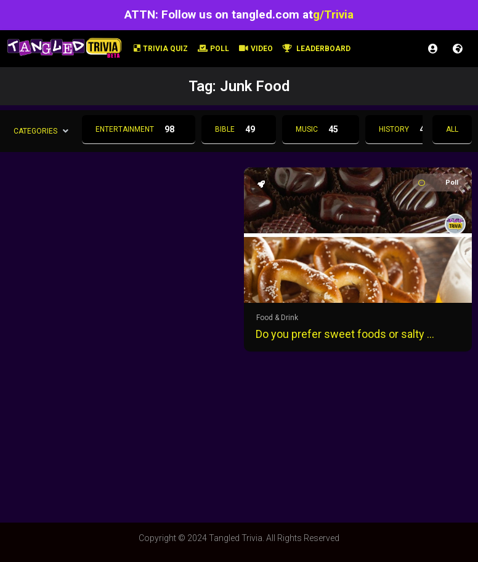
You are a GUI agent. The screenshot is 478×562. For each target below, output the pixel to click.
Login (433, 49)
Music (321, 129)
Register (458, 49)
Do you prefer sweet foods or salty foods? (345, 333)
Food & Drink (277, 317)
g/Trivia (333, 14)
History (408, 129)
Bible (238, 129)
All (452, 129)
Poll (213, 48)
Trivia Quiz (161, 48)
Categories (35, 130)
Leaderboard (316, 48)
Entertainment (138, 129)
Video (256, 48)
